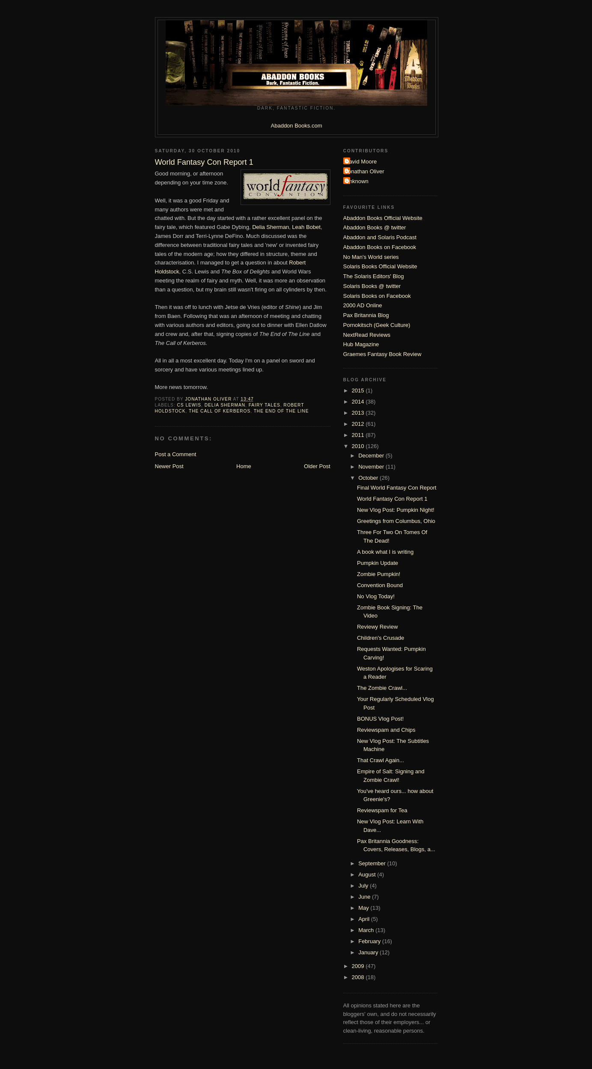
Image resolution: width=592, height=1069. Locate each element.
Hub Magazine (361, 344)
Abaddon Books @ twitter (374, 227)
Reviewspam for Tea (382, 810)
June (365, 897)
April (364, 919)
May (364, 908)
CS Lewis (189, 405)
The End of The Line (281, 411)
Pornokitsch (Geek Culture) (377, 325)
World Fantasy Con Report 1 (392, 499)
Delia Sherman (270, 227)
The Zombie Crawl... (382, 688)
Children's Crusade (380, 638)
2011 (359, 435)
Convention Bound (380, 585)
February (370, 941)
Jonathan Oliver (364, 171)
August (367, 874)
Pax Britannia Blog (366, 315)
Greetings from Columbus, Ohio (396, 521)
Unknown (357, 181)
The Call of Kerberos (219, 411)
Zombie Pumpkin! (378, 574)
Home (243, 466)
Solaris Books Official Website (380, 266)
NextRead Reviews (367, 335)
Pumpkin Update (377, 563)
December (372, 455)
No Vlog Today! (376, 596)
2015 (359, 390)
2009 (359, 966)
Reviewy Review (377, 627)
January (369, 952)
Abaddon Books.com (296, 125)
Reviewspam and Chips (386, 730)
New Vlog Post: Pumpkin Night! (395, 510)
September (372, 863)
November (372, 466)
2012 (359, 424)
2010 (359, 446)
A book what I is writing (385, 552)
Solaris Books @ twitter (372, 286)
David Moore (361, 161)
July (364, 885)
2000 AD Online (362, 305)
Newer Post (169, 466)
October (369, 478)
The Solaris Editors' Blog (373, 276)
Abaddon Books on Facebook (379, 247)
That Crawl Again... (380, 760)
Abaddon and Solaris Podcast (379, 237)
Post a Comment (175, 454)
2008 (359, 977)
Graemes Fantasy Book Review (382, 354)
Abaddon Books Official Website (382, 218)
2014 (359, 401)
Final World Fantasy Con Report (396, 487)
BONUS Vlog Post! (380, 719)
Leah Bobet (306, 227)
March (366, 930)
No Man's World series (371, 257)
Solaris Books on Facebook (377, 296)
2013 (359, 413)
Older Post (317, 466)
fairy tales (264, 405)
